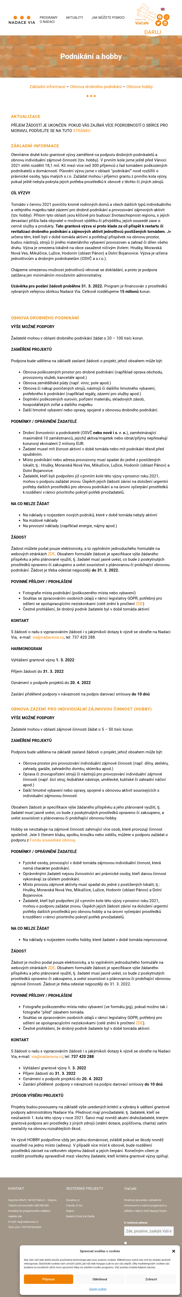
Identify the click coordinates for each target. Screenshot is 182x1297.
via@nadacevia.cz (48, 637)
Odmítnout (100, 1279)
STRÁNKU (81, 130)
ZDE (51, 554)
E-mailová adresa (135, 1222)
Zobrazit (151, 1279)
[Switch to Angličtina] (163, 9)
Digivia (70, 1210)
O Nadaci (47, 22)
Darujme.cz (72, 1200)
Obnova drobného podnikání (96, 86)
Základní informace (47, 86)
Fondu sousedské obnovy (52, 840)
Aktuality (74, 18)
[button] (174, 1251)
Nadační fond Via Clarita (80, 1216)
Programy (49, 18)
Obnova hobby (139, 86)
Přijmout (48, 1279)
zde (20, 1216)
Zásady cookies (97, 1289)
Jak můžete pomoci (108, 18)
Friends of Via (74, 1205)
